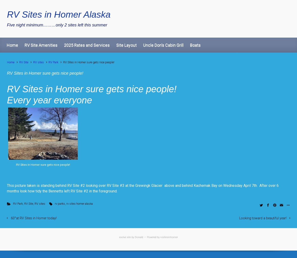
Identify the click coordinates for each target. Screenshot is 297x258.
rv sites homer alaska (79, 203)
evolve (122, 237)
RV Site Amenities (41, 45)
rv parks (60, 203)
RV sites (38, 62)
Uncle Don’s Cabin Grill (163, 45)
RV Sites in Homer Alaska (59, 14)
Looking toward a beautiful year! (263, 218)
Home (12, 45)
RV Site (23, 62)
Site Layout (126, 45)
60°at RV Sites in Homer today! (34, 218)
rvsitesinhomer (169, 237)
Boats (195, 45)
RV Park (53, 62)
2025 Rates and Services (87, 45)
